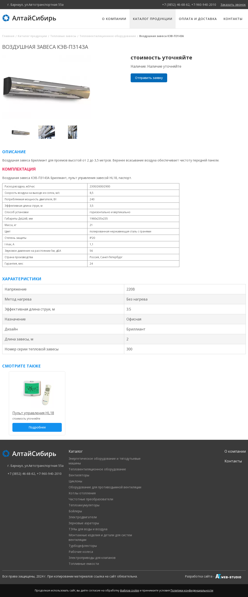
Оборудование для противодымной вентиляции (105, 487)
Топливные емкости (84, 564)
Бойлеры (75, 511)
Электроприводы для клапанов (92, 558)
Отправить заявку (149, 78)
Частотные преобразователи (91, 499)
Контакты (232, 19)
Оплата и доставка (198, 19)
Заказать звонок (233, 4)
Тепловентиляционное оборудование (97, 469)
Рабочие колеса (81, 552)
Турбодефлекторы (83, 546)
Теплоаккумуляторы (84, 505)
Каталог (76, 451)
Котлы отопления (82, 493)
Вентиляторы (79, 475)
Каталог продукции (152, 19)
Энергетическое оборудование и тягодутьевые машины (105, 460)
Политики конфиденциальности (191, 590)
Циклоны (75, 481)
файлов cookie (129, 590)
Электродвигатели (83, 517)
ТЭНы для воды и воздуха (88, 529)
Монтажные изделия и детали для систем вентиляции (100, 537)
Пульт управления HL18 (33, 412)
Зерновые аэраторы (84, 523)
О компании (114, 19)
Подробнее (37, 427)
